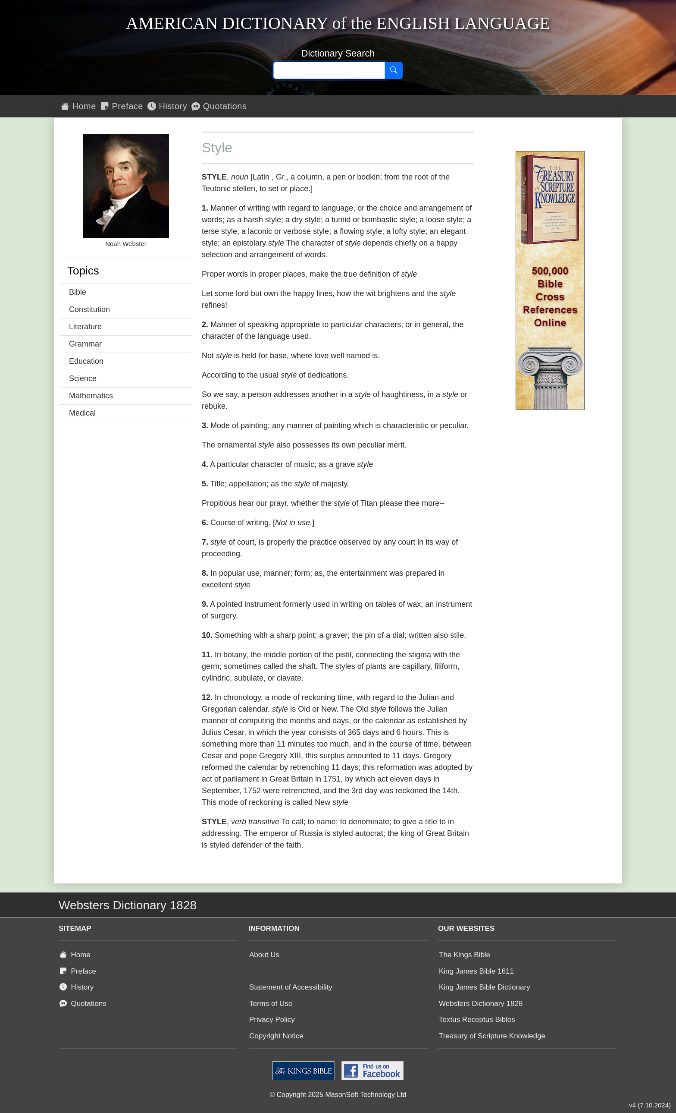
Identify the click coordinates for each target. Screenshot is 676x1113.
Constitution (89, 309)
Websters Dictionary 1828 (481, 1003)
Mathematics (91, 395)
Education (86, 361)
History (167, 106)
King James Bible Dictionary (484, 987)
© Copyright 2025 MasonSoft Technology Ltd (337, 1094)
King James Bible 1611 (476, 971)
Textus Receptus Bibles (477, 1019)
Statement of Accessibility (290, 987)
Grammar (85, 344)
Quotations (219, 106)
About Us (264, 955)
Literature (85, 326)
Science (83, 378)
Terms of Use (270, 1003)
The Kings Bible (464, 955)
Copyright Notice (276, 1036)
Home (78, 106)
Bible (77, 292)
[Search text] (329, 70)
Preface (121, 106)
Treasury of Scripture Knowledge (492, 1036)
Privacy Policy (272, 1019)
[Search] (394, 70)
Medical (82, 413)
